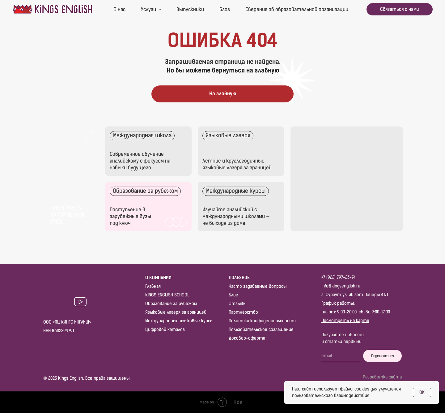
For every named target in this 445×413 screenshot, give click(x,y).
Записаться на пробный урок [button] (66, 214)
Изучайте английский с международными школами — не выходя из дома (235, 216)
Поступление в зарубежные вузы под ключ (130, 216)
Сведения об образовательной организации (296, 9)
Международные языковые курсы (179, 321)
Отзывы (237, 303)
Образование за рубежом (171, 303)
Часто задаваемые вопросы (257, 286)
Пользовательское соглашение (261, 329)
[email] (340, 356)
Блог (224, 9)
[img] (241, 151)
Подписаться (382, 356)
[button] (400, 9)
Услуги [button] (149, 9)
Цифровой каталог (165, 329)
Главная (153, 286)
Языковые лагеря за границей (175, 312)
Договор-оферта (247, 338)
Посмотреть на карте (345, 320)
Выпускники (190, 9)
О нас (119, 9)
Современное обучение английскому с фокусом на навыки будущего (140, 161)
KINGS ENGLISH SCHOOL (167, 295)
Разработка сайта (382, 377)
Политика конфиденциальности (262, 321)
